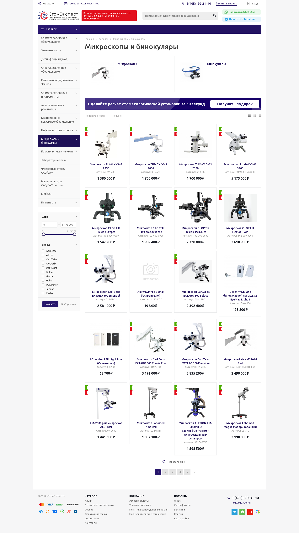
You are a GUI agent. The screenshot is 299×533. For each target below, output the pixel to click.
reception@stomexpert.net (84, 3)
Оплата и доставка (96, 514)
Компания (136, 496)
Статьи (178, 514)
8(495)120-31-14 (199, 3)
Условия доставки (140, 505)
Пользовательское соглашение (147, 514)
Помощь (180, 496)
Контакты (91, 522)
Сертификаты (182, 505)
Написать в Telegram (239, 19)
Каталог (51, 29)
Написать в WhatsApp (239, 12)
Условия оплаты (139, 500)
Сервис (89, 509)
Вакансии (179, 509)
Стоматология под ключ (99, 505)
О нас (177, 500)
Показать (50, 304)
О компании (92, 518)
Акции (88, 500)
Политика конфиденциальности (148, 509)
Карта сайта (181, 518)
